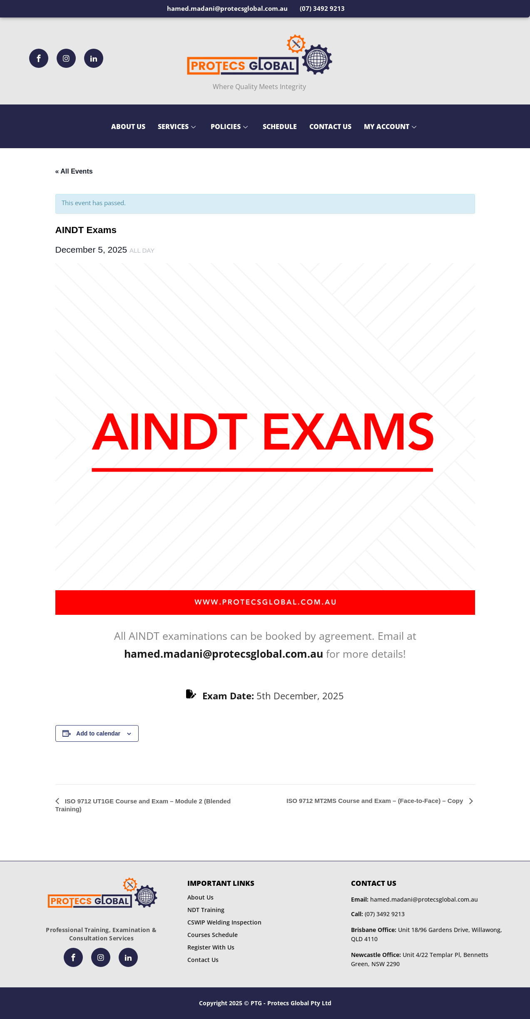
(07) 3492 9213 (378, 914)
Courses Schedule (212, 935)
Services (177, 126)
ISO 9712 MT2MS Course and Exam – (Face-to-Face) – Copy (375, 800)
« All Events (74, 171)
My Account (390, 126)
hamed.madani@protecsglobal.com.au (414, 899)
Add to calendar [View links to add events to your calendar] (98, 733)
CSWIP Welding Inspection (224, 922)
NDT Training (205, 910)
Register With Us (210, 947)
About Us (128, 126)
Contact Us (330, 126)
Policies (229, 126)
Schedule (280, 126)
